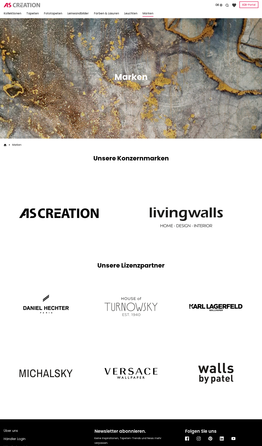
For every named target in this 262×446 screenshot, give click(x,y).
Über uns (11, 430)
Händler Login (14, 439)
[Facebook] (187, 438)
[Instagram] (199, 438)
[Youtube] (233, 438)
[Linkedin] (222, 438)
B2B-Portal (248, 5)
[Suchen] (227, 4)
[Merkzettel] (234, 5)
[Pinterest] (210, 438)
